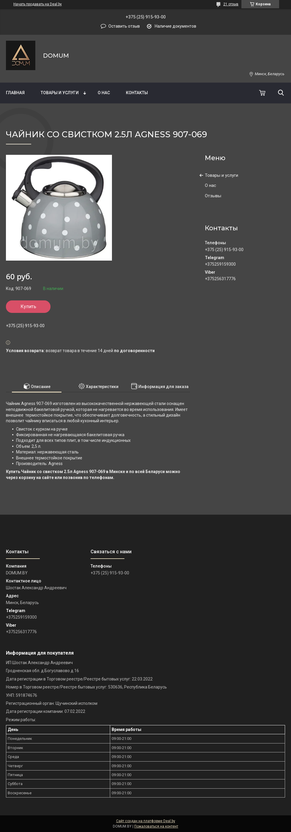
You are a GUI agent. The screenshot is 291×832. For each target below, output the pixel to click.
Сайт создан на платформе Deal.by (145, 821)
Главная (15, 92)
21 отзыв (230, 4)
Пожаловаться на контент (156, 826)
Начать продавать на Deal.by (37, 4)
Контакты (137, 92)
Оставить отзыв (124, 26)
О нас (104, 92)
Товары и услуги (60, 92)
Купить (28, 306)
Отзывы (213, 195)
